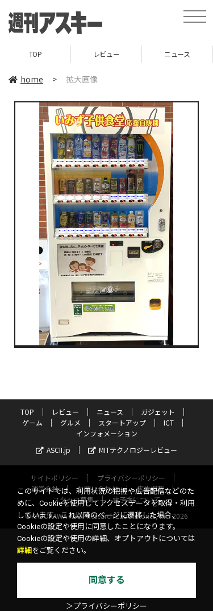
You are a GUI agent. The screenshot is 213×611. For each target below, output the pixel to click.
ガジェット (158, 411)
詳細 (24, 550)
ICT (169, 422)
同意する (107, 580)
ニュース (177, 54)
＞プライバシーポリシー (106, 606)
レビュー (106, 54)
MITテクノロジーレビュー (132, 450)
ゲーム (32, 422)
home (26, 79)
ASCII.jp (53, 450)
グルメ (70, 422)
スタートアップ (122, 422)
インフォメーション (106, 433)
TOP (35, 54)
